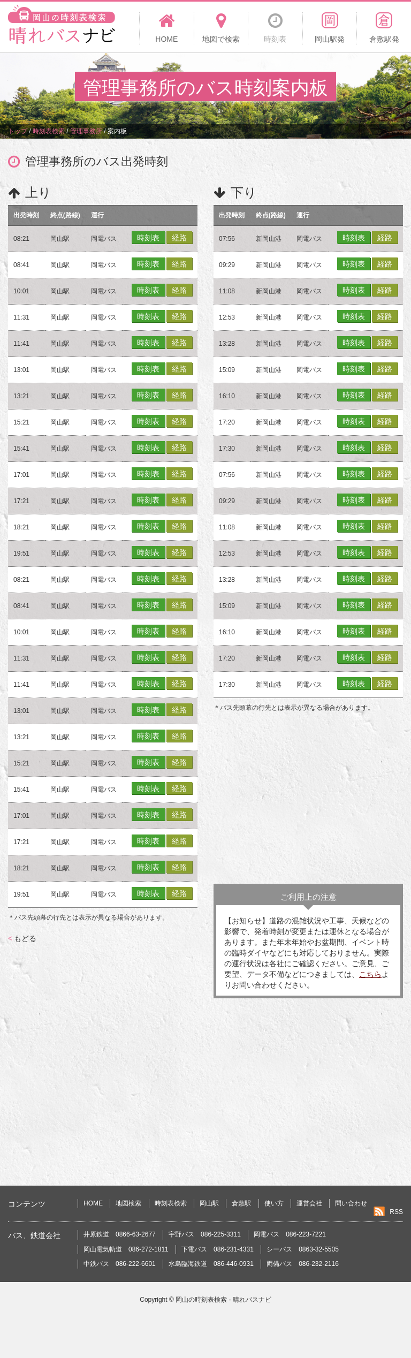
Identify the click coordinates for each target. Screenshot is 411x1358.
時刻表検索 (171, 1203)
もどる (22, 938)
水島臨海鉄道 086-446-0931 (211, 1264)
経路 (179, 237)
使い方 (274, 1203)
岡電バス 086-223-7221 (290, 1234)
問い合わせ (351, 1203)
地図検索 (128, 1203)
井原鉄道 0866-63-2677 (119, 1234)
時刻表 (148, 237)
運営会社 (309, 1203)
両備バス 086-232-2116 (303, 1264)
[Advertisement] (308, 798)
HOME (93, 1203)
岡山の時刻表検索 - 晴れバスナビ (223, 1299)
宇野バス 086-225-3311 (205, 1234)
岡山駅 (209, 1203)
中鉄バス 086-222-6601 (119, 1264)
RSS (396, 1212)
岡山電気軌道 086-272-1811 (126, 1249)
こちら (370, 974)
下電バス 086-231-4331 (217, 1249)
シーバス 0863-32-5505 (303, 1249)
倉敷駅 (241, 1203)
